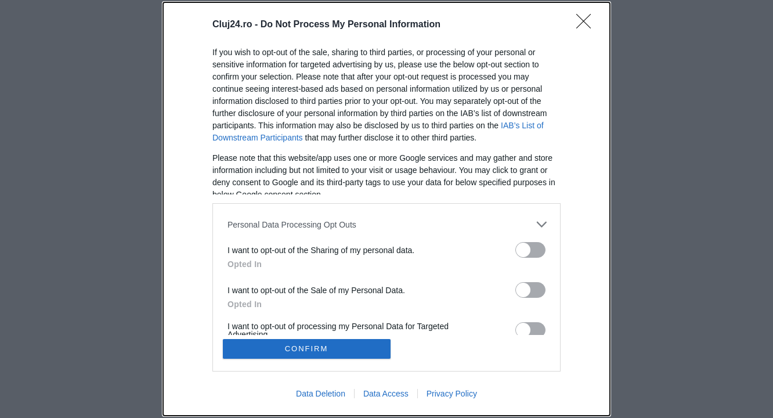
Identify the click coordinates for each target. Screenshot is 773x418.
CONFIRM (306, 348)
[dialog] (386, 209)
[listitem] (386, 224)
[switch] (530, 250)
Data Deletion (320, 393)
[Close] (587, 25)
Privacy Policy (452, 393)
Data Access (386, 393)
